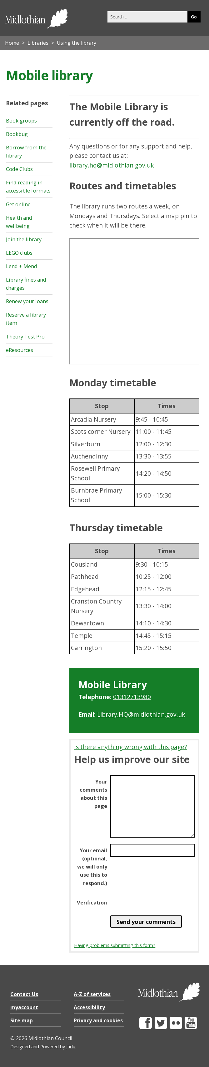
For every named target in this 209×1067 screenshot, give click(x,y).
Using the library (76, 42)
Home (12, 42)
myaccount (24, 1007)
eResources (19, 350)
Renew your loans (27, 301)
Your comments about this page (93, 793)
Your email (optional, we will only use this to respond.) (92, 866)
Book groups (21, 120)
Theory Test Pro (25, 336)
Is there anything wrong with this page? (130, 747)
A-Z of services (92, 994)
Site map (21, 1020)
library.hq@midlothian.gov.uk (111, 165)
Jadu (70, 1046)
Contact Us (24, 994)
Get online (18, 204)
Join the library (24, 239)
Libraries (37, 42)
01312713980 (132, 697)
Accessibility (89, 1007)
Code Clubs (19, 169)
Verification (92, 902)
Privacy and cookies (98, 1020)
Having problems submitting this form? (114, 945)
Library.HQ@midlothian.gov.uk (141, 714)
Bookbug (17, 134)
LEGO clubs (19, 252)
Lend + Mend (21, 266)
